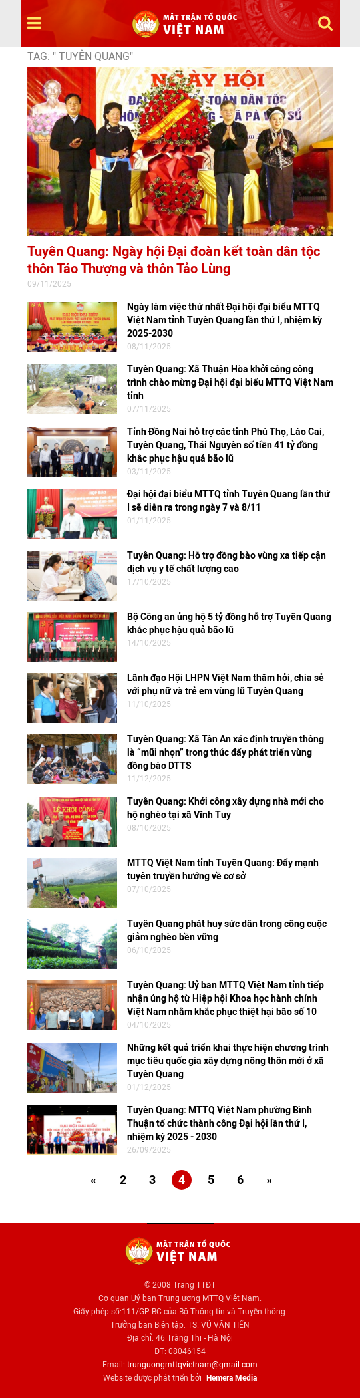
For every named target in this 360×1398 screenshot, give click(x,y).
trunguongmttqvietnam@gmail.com (192, 1364)
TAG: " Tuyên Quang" (80, 56)
